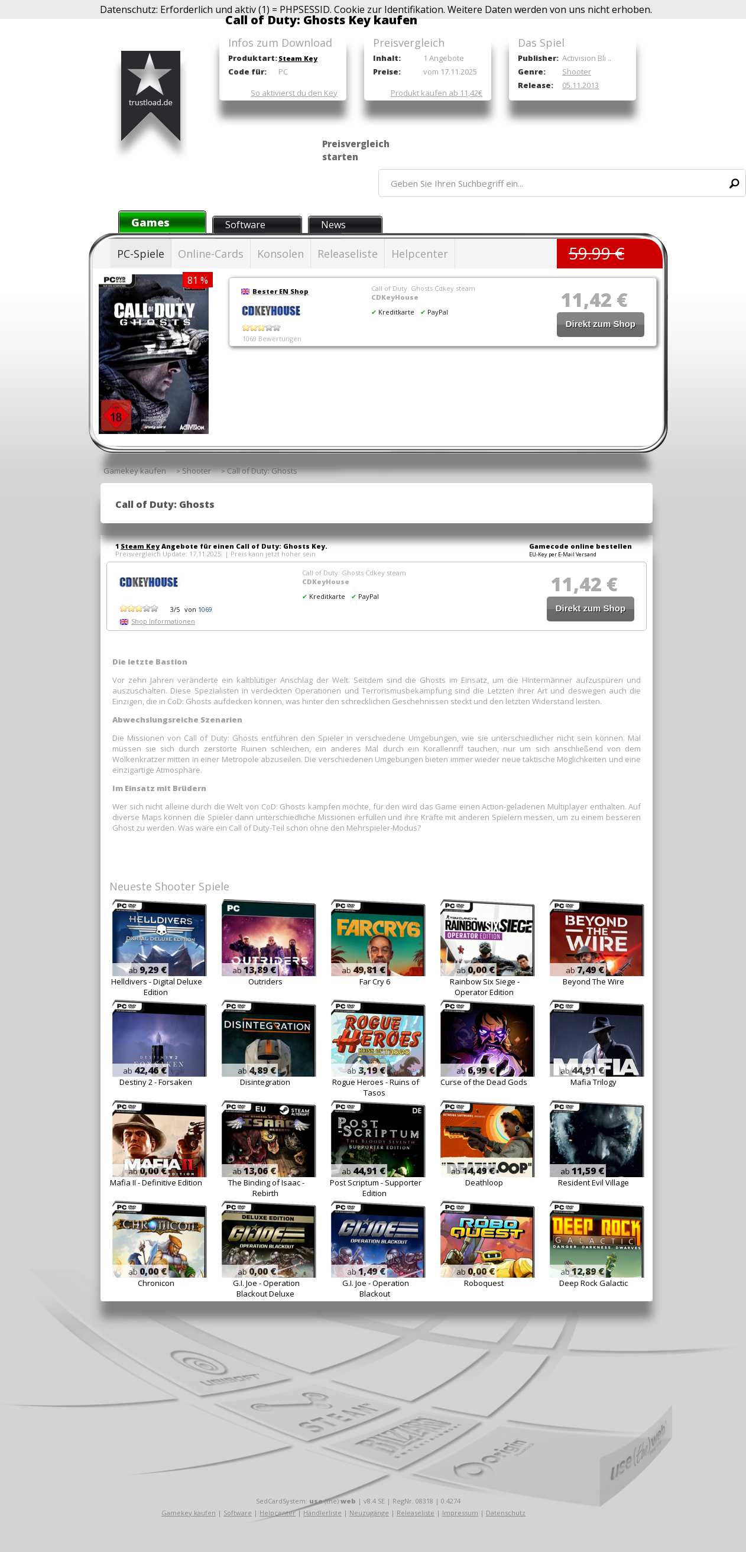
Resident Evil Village (593, 1182)
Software (245, 224)
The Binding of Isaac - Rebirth (266, 1187)
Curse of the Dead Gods (483, 1082)
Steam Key (297, 58)
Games (150, 222)
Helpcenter (419, 254)
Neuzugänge (369, 1512)
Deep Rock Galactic (593, 1283)
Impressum (460, 1512)
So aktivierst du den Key (294, 93)
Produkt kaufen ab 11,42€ (436, 93)
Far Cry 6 (374, 981)
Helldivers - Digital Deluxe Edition (156, 986)
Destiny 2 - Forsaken (155, 1082)
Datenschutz (506, 1512)
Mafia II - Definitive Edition (156, 1182)
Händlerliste (322, 1512)
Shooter (576, 71)
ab (147, 970)
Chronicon (156, 1283)
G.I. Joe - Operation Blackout (375, 1288)
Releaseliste (347, 254)
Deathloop (484, 1182)
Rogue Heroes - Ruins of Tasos (375, 1087)
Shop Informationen (163, 621)
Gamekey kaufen (188, 1512)
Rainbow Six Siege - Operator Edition (485, 986)
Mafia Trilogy (593, 1082)
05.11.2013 (580, 85)
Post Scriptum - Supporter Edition (375, 1187)
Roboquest (484, 1283)
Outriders (265, 981)
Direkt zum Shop (600, 324)
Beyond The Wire (593, 981)
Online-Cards (211, 254)
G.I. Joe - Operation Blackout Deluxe (266, 1288)
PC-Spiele (140, 254)
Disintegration (265, 1082)
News (333, 224)
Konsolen (280, 254)
